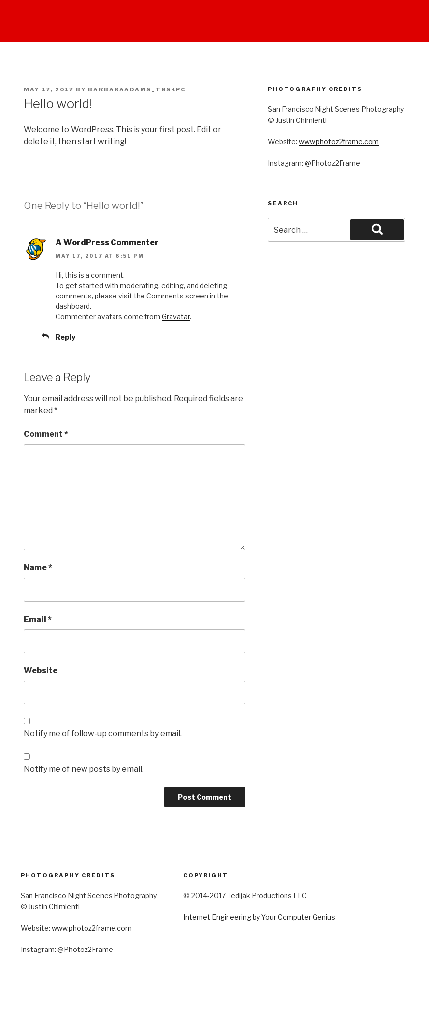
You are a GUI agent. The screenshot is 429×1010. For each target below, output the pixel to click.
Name (38, 567)
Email (38, 619)
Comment (46, 434)
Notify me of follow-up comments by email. (103, 733)
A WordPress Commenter (107, 242)
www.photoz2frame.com (339, 141)
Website (40, 670)
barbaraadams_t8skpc (137, 89)
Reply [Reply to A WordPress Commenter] (65, 337)
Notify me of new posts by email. (83, 768)
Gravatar (176, 316)
